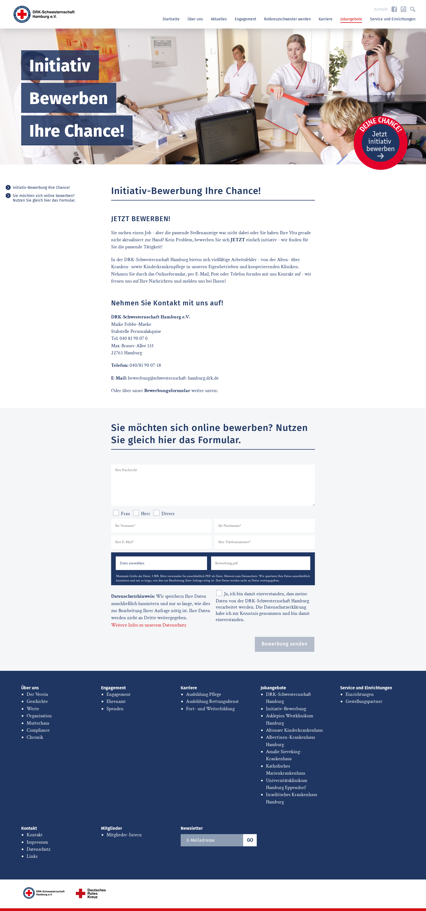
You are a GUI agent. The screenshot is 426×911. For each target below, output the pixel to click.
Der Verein (37, 694)
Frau (121, 514)
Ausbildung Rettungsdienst (212, 701)
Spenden (115, 709)
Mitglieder (111, 828)
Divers (163, 514)
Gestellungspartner (364, 701)
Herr (141, 514)
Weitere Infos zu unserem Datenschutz (148, 625)
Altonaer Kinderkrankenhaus (294, 730)
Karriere (326, 19)
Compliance (38, 730)
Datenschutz (38, 849)
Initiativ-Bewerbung (286, 709)
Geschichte (37, 701)
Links (32, 856)
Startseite (171, 19)
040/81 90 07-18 (145, 365)
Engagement (245, 19)
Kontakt (381, 9)
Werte (33, 709)
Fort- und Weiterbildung (210, 709)
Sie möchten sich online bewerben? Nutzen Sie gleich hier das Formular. (44, 198)
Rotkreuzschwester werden (287, 19)
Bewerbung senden (285, 644)
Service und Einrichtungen (392, 19)
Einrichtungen (360, 694)
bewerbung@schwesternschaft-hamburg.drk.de (173, 378)
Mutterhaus (38, 723)
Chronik (35, 737)
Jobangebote (351, 19)
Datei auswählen (132, 563)
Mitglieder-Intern (124, 835)
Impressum (37, 842)
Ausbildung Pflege (203, 694)
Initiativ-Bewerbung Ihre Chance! (41, 187)
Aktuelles (219, 19)
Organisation (39, 716)
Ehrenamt (116, 701)
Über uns (195, 19)
